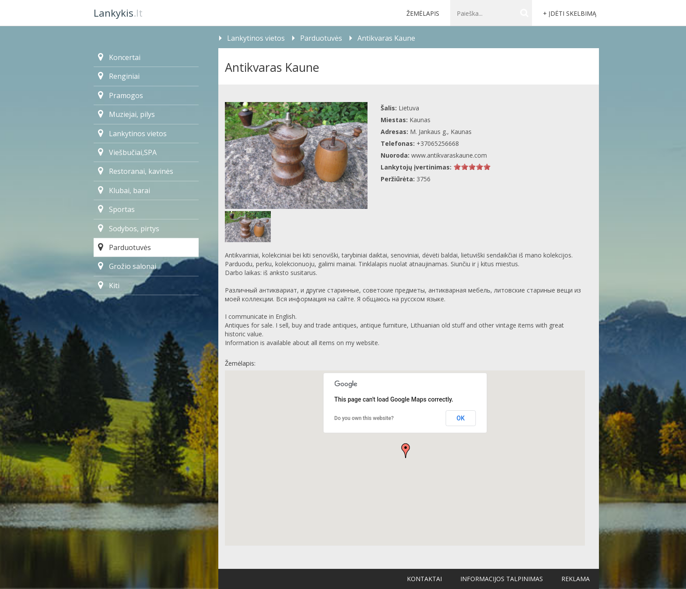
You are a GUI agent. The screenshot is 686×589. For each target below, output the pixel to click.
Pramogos (120, 95)
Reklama (575, 579)
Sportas (116, 209)
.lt (118, 12)
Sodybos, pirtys (128, 228)
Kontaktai (424, 579)
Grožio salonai (127, 266)
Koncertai (119, 57)
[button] (405, 450)
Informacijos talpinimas (501, 579)
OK (461, 418)
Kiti (108, 285)
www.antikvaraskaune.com (449, 155)
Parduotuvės (124, 247)
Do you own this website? (364, 418)
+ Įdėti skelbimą (569, 13)
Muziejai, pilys (126, 114)
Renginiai (119, 76)
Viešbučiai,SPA (127, 152)
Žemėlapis (422, 13)
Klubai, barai (124, 190)
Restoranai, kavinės (135, 171)
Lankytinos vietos (132, 133)
